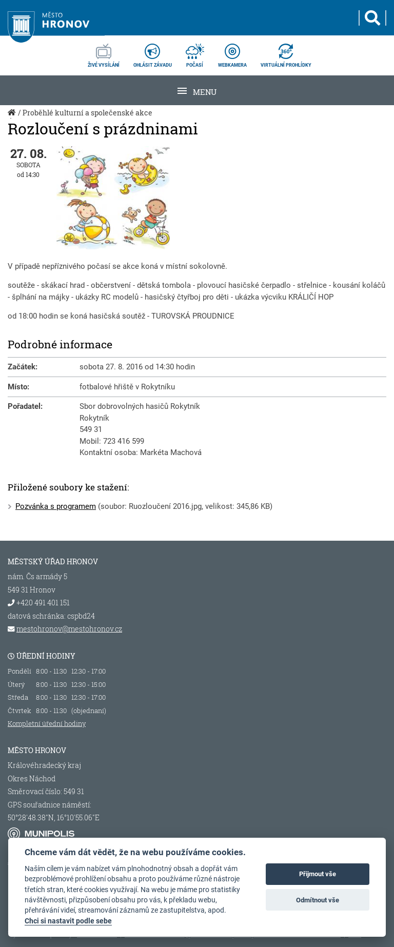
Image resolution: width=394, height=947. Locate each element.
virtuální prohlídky (286, 52)
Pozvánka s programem (55, 506)
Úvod (13, 118)
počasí (195, 52)
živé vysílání (104, 52)
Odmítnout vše (317, 900)
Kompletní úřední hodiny (47, 723)
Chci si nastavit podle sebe (68, 921)
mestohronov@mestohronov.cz (69, 629)
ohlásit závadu (152, 52)
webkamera (232, 52)
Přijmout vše (317, 874)
